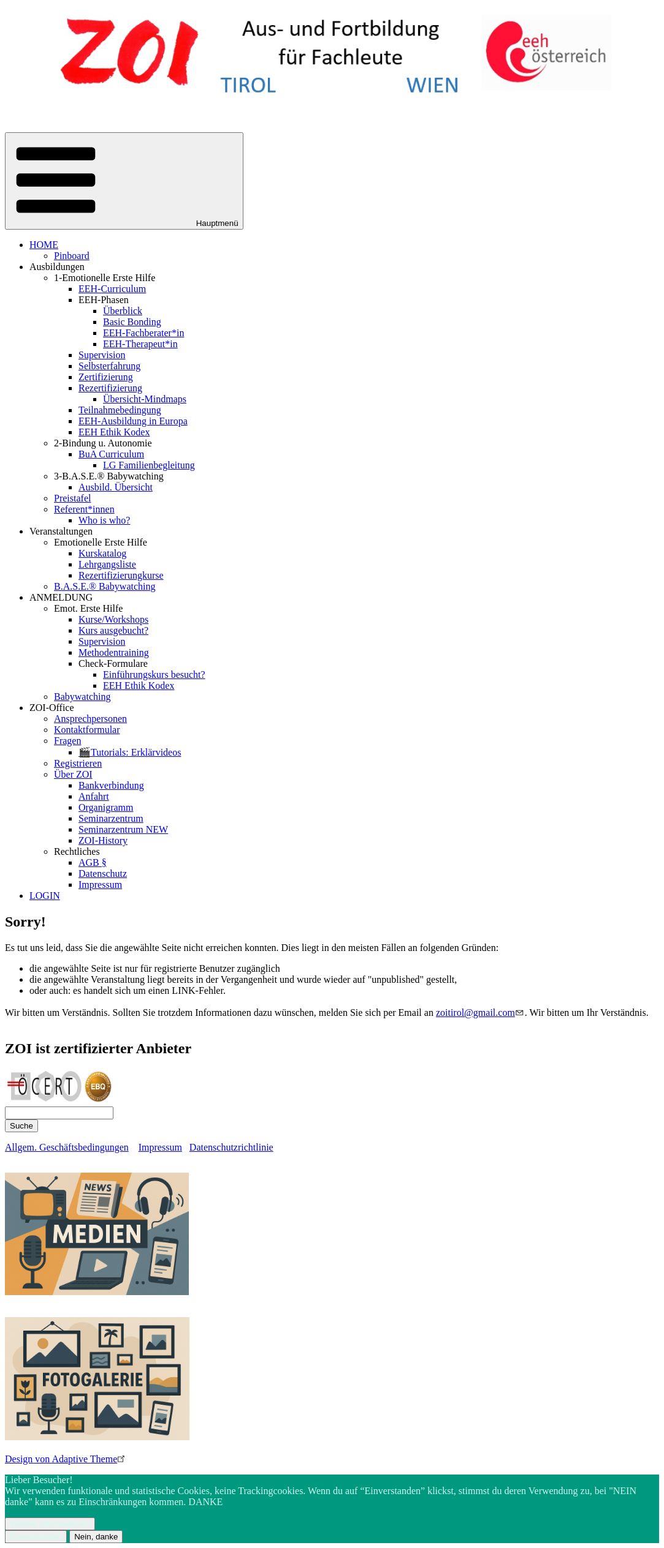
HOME (43, 244)
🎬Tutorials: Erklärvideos (129, 752)
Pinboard (72, 255)
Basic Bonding (132, 322)
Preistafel (72, 498)
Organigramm (105, 807)
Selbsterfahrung (109, 366)
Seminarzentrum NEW (123, 829)
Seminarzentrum (110, 818)
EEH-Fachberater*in (143, 333)
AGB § (92, 862)
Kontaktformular (87, 729)
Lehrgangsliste (107, 564)
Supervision (101, 355)
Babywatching (82, 696)
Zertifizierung (105, 377)
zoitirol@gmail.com (480, 1012)
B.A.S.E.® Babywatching (104, 586)
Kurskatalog (102, 553)
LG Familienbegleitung (149, 465)
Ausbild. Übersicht (115, 487)
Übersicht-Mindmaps (144, 399)
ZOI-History (103, 840)
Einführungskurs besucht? (154, 674)
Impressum (100, 884)
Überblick (122, 311)
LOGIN (44, 895)
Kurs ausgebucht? (113, 630)
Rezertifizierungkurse (121, 575)
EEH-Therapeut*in (140, 344)
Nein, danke (96, 1536)
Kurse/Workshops (113, 619)
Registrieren (78, 763)
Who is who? (104, 520)
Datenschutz (102, 873)
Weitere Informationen (50, 1523)
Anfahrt (93, 796)
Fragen (67, 740)
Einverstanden (36, 1536)
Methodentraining (113, 652)
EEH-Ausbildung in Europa (133, 421)
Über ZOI (73, 774)
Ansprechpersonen (90, 718)
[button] (124, 181)
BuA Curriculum (111, 454)
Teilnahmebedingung (119, 410)
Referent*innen (84, 509)
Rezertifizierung (110, 388)
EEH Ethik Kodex (114, 432)
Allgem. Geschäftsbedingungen (67, 1147)
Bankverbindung (111, 785)
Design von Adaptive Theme (66, 1459)
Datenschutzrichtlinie (231, 1147)
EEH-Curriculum (112, 289)
